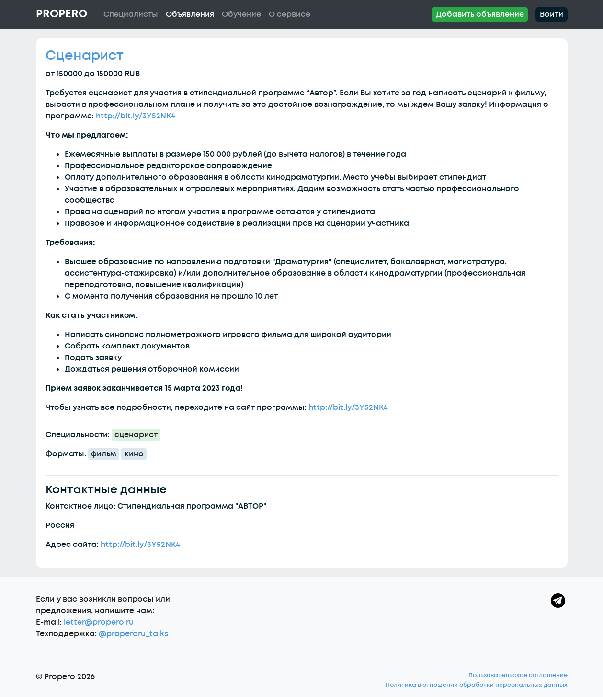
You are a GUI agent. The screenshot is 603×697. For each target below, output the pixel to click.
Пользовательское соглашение (518, 675)
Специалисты (130, 14)
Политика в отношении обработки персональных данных (477, 685)
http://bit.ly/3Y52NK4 (135, 116)
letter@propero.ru (99, 622)
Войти (551, 14)
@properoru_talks (133, 633)
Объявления (190, 14)
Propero (61, 14)
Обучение (241, 14)
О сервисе (289, 14)
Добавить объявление (480, 14)
